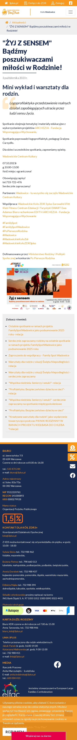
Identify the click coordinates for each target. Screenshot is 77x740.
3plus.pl (11, 3)
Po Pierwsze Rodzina (42, 258)
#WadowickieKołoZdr (16, 239)
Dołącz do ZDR (35, 3)
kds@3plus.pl (9, 535)
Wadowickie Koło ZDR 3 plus (35, 203)
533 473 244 (13, 468)
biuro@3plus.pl (18, 472)
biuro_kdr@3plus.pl (13, 631)
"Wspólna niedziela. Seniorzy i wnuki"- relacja (34, 382)
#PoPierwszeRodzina (15, 231)
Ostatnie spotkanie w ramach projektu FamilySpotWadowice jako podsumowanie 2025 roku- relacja (36, 330)
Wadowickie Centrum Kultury (20, 156)
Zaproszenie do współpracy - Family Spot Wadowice (38, 355)
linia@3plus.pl (17, 656)
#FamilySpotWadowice (16, 226)
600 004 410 (13, 678)
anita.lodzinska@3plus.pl (23, 674)
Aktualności (19, 22)
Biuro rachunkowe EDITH (28, 212)
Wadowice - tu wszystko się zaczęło (37, 193)
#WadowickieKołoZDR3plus (19, 243)
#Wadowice (9, 235)
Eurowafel (58, 203)
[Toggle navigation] (70, 12)
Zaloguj (57, 3)
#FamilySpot (10, 222)
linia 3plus (9, 637)
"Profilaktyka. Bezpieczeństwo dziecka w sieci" (36, 410)
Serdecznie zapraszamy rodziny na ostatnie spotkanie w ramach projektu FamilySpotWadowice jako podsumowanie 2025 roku (39, 344)
